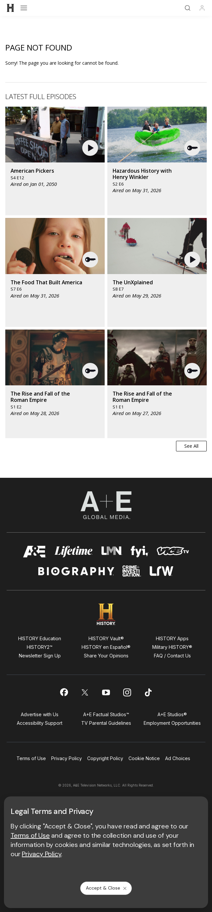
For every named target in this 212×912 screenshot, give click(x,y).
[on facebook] (64, 692)
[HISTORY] (11, 8)
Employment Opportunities (172, 723)
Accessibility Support (39, 723)
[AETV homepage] (34, 551)
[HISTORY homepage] (106, 614)
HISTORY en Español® (106, 647)
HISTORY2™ (40, 647)
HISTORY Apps (172, 638)
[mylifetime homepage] (73, 551)
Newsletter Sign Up (40, 655)
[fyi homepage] (140, 551)
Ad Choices (177, 758)
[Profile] (202, 8)
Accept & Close (106, 888)
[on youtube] (106, 692)
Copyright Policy (105, 758)
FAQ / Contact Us (172, 655)
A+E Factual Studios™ (106, 714)
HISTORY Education (39, 638)
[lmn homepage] (112, 551)
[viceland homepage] (173, 551)
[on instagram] (127, 692)
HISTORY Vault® (106, 638)
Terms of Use (31, 758)
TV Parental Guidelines (106, 723)
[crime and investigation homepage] (132, 571)
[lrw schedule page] (162, 571)
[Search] (187, 8)
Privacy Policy (66, 758)
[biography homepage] (76, 571)
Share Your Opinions (106, 655)
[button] (91, 148)
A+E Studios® (172, 714)
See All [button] (191, 446)
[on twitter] (85, 692)
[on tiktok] (148, 692)
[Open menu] (24, 8)
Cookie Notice (144, 758)
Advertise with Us (39, 714)
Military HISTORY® (172, 647)
